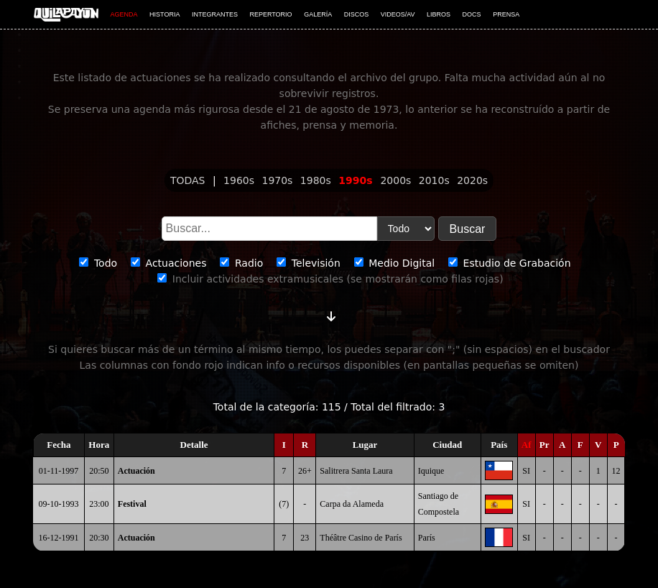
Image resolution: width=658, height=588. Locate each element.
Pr (544, 444)
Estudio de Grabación (509, 263)
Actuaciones (168, 263)
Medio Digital (394, 263)
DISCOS (356, 14)
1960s (240, 180)
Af (527, 444)
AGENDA (124, 14)
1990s (357, 180)
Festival (132, 504)
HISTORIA (164, 14)
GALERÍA (318, 14)
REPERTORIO (270, 14)
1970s (278, 180)
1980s (317, 180)
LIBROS (438, 14)
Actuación (136, 471)
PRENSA (506, 14)
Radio (241, 263)
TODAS (189, 180)
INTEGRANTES (215, 14)
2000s (397, 180)
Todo (98, 263)
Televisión (308, 263)
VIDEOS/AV (398, 14)
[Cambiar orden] (331, 313)
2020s (472, 180)
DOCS (472, 14)
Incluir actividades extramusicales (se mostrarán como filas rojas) (330, 279)
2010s (436, 180)
